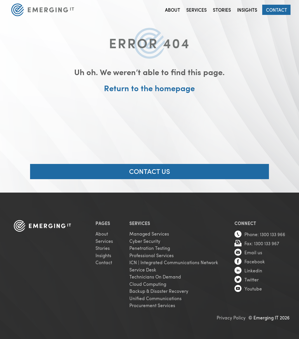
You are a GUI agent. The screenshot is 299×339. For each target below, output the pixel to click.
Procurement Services (152, 305)
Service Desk (142, 270)
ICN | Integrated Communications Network (173, 262)
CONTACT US (149, 171)
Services (196, 10)
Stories (222, 10)
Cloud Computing (147, 284)
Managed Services (149, 234)
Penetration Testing (149, 248)
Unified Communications (155, 298)
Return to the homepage (149, 88)
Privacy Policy (231, 317)
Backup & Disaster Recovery (158, 291)
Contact (276, 10)
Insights (247, 10)
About (172, 10)
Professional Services (151, 255)
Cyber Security (144, 241)
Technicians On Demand (155, 277)
